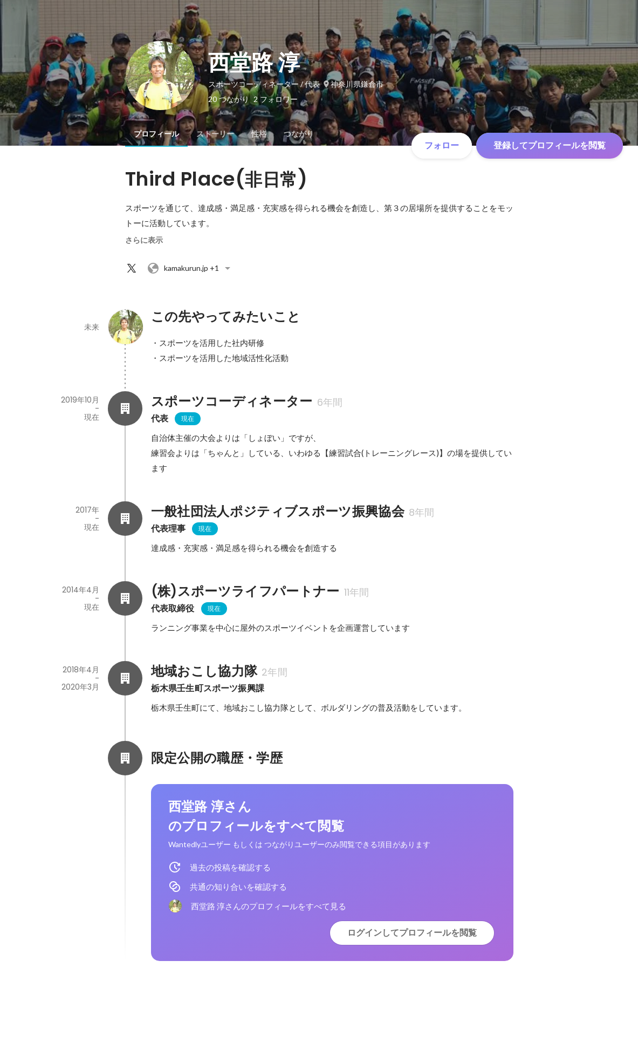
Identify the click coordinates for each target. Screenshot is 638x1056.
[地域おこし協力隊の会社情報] (125, 678)
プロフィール (156, 133)
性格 (258, 133)
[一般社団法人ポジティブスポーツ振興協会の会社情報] (125, 518)
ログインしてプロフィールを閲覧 (412, 932)
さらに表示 (144, 240)
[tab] (156, 134)
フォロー (441, 145)
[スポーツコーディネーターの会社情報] (125, 408)
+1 (190, 268)
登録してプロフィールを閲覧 (549, 145)
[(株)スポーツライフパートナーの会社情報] (125, 598)
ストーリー (215, 133)
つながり (299, 133)
